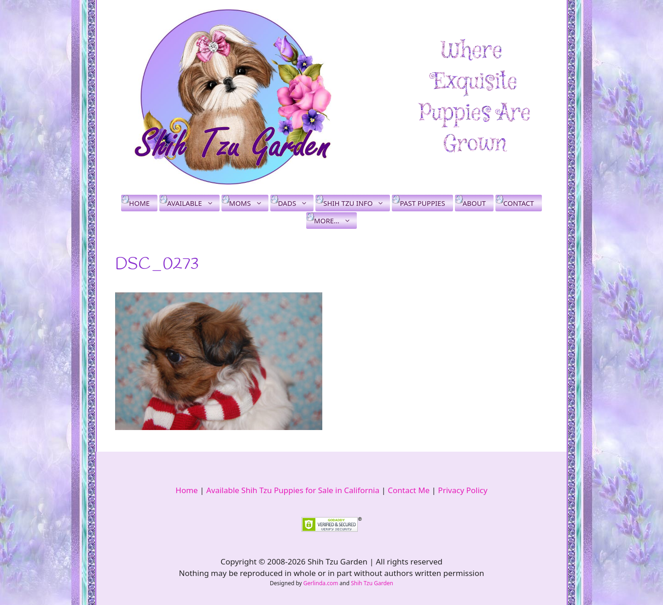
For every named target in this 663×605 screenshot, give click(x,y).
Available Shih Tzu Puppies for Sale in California (292, 490)
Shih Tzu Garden (372, 583)
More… (335, 220)
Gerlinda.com (320, 583)
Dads (296, 203)
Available (193, 203)
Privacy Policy (462, 490)
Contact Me (409, 490)
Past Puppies (422, 203)
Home (139, 203)
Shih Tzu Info (356, 203)
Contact (518, 203)
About (474, 203)
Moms (248, 203)
